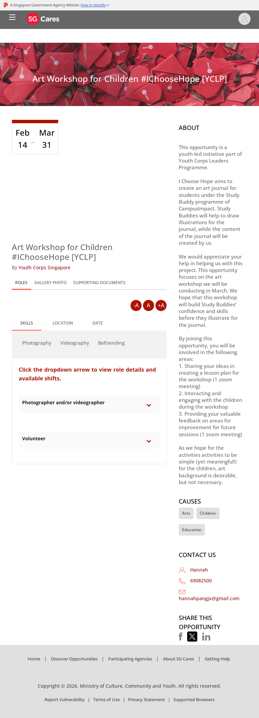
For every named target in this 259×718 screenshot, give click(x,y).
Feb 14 (23, 138)
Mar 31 (47, 138)
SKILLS (26, 323)
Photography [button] (36, 343)
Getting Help (217, 659)
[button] (180, 636)
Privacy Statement (146, 699)
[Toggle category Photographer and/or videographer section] (150, 405)
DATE (97, 323)
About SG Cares (178, 659)
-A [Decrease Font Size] (136, 305)
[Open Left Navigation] (12, 17)
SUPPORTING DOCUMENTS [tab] (99, 282)
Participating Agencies (130, 659)
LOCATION (63, 323)
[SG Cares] (43, 18)
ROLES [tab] (21, 282)
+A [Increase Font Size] (161, 305)
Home (34, 659)
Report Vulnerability (65, 699)
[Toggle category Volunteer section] (150, 441)
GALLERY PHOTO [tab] (50, 282)
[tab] (26, 323)
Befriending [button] (111, 343)
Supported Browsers (193, 699)
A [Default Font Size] (148, 305)
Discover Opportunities (74, 659)
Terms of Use (106, 699)
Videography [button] (74, 343)
